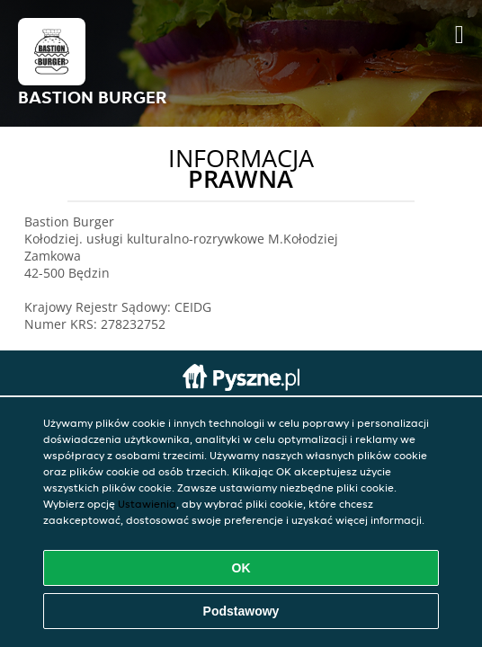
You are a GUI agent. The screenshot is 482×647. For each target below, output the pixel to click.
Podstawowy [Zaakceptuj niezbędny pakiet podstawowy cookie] (241, 611)
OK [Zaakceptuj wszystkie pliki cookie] (241, 568)
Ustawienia (147, 503)
